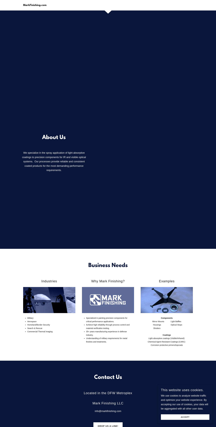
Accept (185, 417)
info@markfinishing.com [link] (108, 411)
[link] (35, 5)
